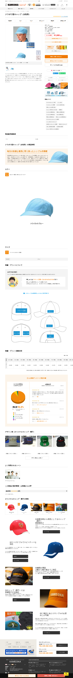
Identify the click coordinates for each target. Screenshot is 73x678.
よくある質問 (50, 77)
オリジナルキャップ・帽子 (15, 11)
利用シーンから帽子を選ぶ (51, 107)
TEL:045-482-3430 (46, 646)
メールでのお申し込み (57, 65)
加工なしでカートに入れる (22, 675)
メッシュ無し (59, 102)
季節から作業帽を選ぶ (50, 116)
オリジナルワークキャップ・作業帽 (52, 119)
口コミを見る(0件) (64, 16)
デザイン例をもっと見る (36, 457)
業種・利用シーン (21, 8)
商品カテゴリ (10, 8)
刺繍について (50, 80)
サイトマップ (28, 644)
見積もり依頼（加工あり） (56, 56)
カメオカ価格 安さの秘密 (56, 42)
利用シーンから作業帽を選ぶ (61, 116)
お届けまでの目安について (55, 670)
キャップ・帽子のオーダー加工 (51, 109)
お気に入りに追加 (56, 70)
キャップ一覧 (46, 531)
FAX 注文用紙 (62, 652)
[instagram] (8, 673)
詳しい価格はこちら (56, 50)
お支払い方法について (34, 662)
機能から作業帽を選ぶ (60, 112)
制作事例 (31, 8)
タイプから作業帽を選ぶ (50, 112)
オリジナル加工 (41, 8)
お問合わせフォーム (62, 645)
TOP (5, 11)
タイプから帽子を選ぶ (60, 104)
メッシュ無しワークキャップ (51, 121)
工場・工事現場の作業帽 (50, 126)
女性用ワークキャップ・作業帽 (51, 124)
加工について (18, 644)
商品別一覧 (9, 11)
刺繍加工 (60, 109)
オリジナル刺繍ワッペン (62, 80)
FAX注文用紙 (53, 4)
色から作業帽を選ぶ (60, 114)
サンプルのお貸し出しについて (56, 662)
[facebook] (6, 673)
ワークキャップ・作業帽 (50, 104)
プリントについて (62, 77)
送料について (32, 670)
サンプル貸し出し (47, 632)
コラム (62, 8)
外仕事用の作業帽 (60, 126)
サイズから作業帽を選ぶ (50, 114)
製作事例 (27, 642)
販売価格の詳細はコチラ (56, 38)
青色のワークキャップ (63, 124)
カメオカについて (53, 8)
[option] (23, 45)
